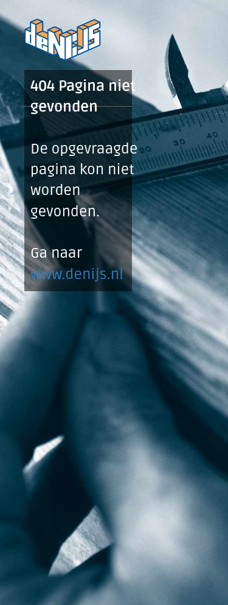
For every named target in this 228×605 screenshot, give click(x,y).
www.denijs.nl (76, 274)
